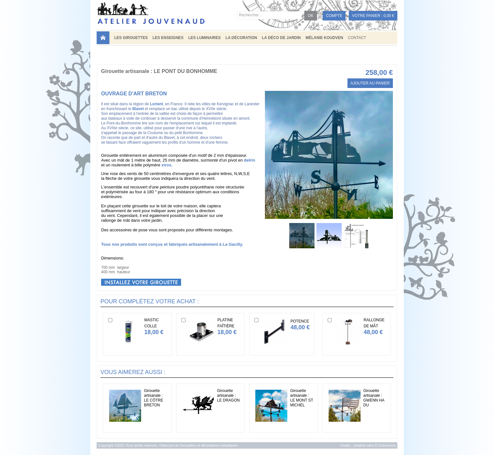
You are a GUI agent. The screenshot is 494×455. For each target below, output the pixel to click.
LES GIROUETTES (131, 38)
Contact (357, 38)
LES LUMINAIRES (204, 38)
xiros (166, 165)
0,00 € (389, 15)
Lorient (156, 104)
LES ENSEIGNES (168, 38)
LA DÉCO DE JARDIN (281, 38)
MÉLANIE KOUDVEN (324, 38)
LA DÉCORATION (241, 38)
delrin (249, 160)
